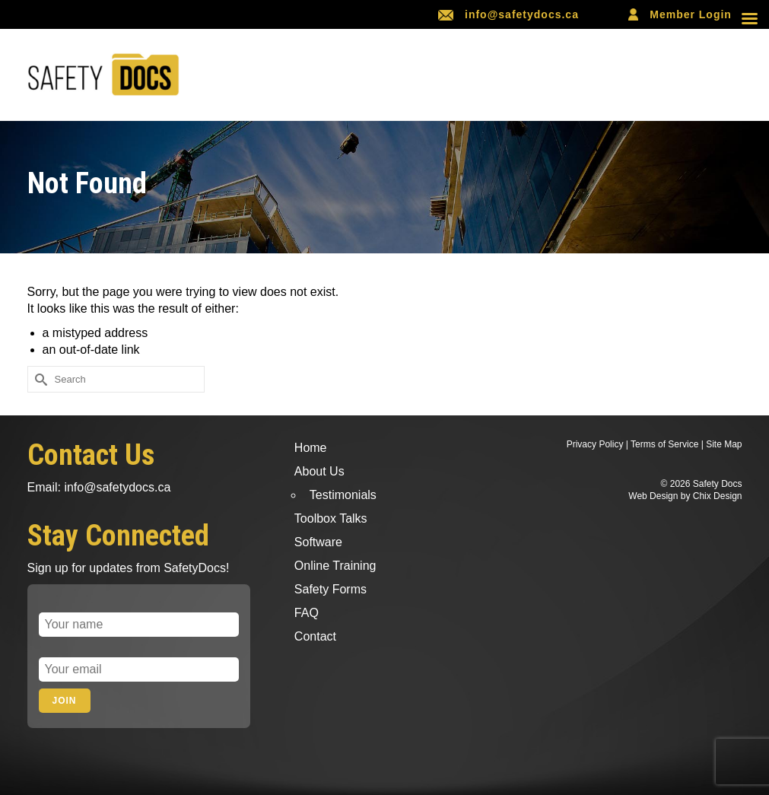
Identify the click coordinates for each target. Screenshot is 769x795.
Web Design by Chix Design (685, 496)
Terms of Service (664, 444)
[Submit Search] (38, 379)
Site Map (724, 444)
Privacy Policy (595, 444)
